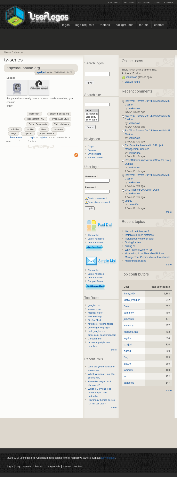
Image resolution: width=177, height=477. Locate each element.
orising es (130, 246)
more (114, 349)
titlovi (43, 129)
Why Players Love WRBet (139, 249)
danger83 (129, 382)
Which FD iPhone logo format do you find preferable (99, 392)
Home (7, 52)
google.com (94, 305)
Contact (159, 25)
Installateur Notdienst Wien (139, 238)
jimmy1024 (130, 293)
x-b (125, 376)
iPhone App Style (60, 119)
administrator (108, 457)
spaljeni (41, 72)
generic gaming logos (99, 327)
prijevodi (28, 133)
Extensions (144, 2)
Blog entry (91, 117)
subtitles (15, 129)
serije (13, 133)
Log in (32, 137)
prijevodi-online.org (59, 113)
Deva (126, 306)
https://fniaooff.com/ (135, 260)
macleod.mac (131, 331)
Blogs (157, 2)
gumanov (129, 312)
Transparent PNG (35, 119)
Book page (91, 120)
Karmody (129, 325)
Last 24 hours (132, 81)
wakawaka (131, 77)
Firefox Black (95, 320)
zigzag (127, 351)
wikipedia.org (95, 316)
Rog (126, 357)
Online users (94, 154)
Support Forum (96, 281)
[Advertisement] (88, 39)
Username (91, 176)
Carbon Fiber (95, 338)
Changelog (93, 235)
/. (12, 52)
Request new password (99, 202)
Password (91, 187)
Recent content (96, 157)
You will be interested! (137, 231)
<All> (91, 110)
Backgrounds (125, 25)
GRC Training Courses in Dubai (142, 189)
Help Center (113, 2)
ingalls (127, 338)
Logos (66, 25)
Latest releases (96, 238)
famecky (128, 370)
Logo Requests (84, 25)
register (43, 137)
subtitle (30, 129)
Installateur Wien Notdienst (139, 235)
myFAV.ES (168, 2)
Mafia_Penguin (132, 300)
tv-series (19, 52)
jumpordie (129, 319)
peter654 (133, 204)
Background (91, 114)
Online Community (38, 124)
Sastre (127, 363)
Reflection (34, 113)
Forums (143, 25)
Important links (95, 242)
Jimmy (128, 200)
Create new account (97, 198)
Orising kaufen (133, 242)
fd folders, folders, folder (100, 324)
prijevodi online (47, 133)
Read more (16, 137)
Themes (105, 25)
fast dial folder (95, 312)
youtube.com (94, 309)
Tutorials (129, 2)
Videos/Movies (61, 124)
